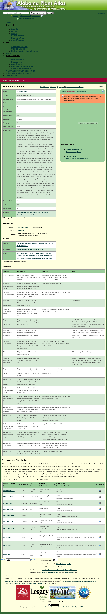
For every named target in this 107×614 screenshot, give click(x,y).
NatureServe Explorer (73, 152)
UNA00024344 (8, 509)
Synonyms (60, 87)
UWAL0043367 (8, 503)
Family (14, 31)
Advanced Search (25, 16)
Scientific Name (18, 36)
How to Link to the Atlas (22, 66)
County (14, 29)
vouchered (85, 96)
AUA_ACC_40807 (9, 528)
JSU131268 (7, 537)
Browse (15, 16)
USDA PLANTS (71, 154)
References (16, 62)
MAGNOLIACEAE (23, 91)
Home (8, 23)
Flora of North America (74, 149)
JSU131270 (7, 545)
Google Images (71, 156)
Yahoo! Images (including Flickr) (77, 158)
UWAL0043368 (8, 497)
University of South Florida (49, 572)
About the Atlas (13, 55)
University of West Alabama (18, 73)
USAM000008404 (9, 491)
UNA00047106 (8, 521)
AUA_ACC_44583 (9, 515)
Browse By (11, 25)
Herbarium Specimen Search (24, 51)
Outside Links (12, 75)
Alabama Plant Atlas (8, 80)
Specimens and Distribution (74, 87)
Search (10, 16)
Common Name (18, 38)
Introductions (17, 60)
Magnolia (20, 230)
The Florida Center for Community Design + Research (59, 570)
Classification (17, 40)
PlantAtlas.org (69, 572)
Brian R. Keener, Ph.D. (63, 564)
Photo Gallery (70, 91)
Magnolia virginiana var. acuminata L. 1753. (31, 249)
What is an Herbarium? (21, 69)
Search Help (36, 16)
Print (102, 86)
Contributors (17, 64)
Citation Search (18, 49)
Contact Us (101, 13)
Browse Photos (81, 91)
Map (63, 91)
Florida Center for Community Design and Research (79, 581)
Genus (14, 33)
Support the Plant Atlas (26, 18)
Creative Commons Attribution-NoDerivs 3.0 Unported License (65, 607)
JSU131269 (7, 554)
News (8, 53)
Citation (53, 87)
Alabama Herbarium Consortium (21, 71)
